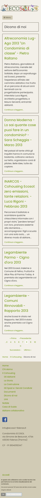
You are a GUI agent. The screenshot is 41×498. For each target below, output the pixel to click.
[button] (7, 18)
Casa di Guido (9, 406)
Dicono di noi (10, 395)
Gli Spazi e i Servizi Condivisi (18, 388)
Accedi (5, 474)
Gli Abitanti (9, 376)
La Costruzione (11, 384)
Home (5, 357)
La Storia (8, 380)
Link (6, 399)
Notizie (5, 403)
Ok (3, 494)
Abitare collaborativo (13, 410)
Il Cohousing (16, 357)
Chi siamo (7, 369)
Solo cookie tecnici (14, 494)
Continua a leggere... (14, 109)
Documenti (10, 391)
